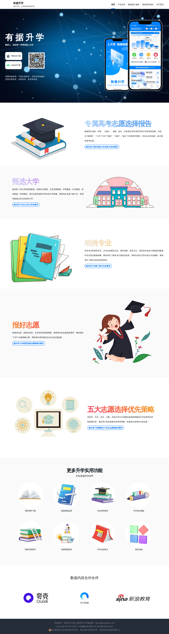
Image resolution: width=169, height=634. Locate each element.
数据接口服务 (133, 4)
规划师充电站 (148, 4)
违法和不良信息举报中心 (110, 630)
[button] (13, 56)
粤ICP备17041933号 (88, 630)
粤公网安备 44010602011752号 (64, 630)
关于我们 (160, 4)
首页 (113, 4)
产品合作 (121, 4)
